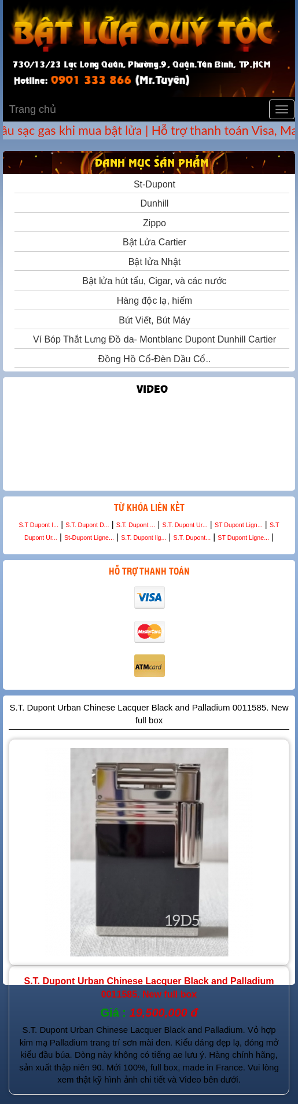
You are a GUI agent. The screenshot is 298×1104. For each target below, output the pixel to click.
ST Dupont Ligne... (243, 537)
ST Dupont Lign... (239, 524)
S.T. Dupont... (192, 537)
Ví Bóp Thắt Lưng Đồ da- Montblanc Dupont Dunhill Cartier (152, 339)
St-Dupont (151, 184)
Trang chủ (29, 109)
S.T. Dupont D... (87, 524)
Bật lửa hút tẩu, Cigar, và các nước (151, 281)
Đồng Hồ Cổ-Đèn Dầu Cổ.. (152, 359)
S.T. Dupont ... (136, 524)
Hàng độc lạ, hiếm (152, 301)
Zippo (152, 223)
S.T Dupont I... (39, 524)
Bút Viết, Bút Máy (151, 320)
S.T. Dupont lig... (143, 537)
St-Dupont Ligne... (89, 537)
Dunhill (152, 203)
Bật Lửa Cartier (151, 242)
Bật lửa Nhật (152, 262)
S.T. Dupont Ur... (184, 524)
